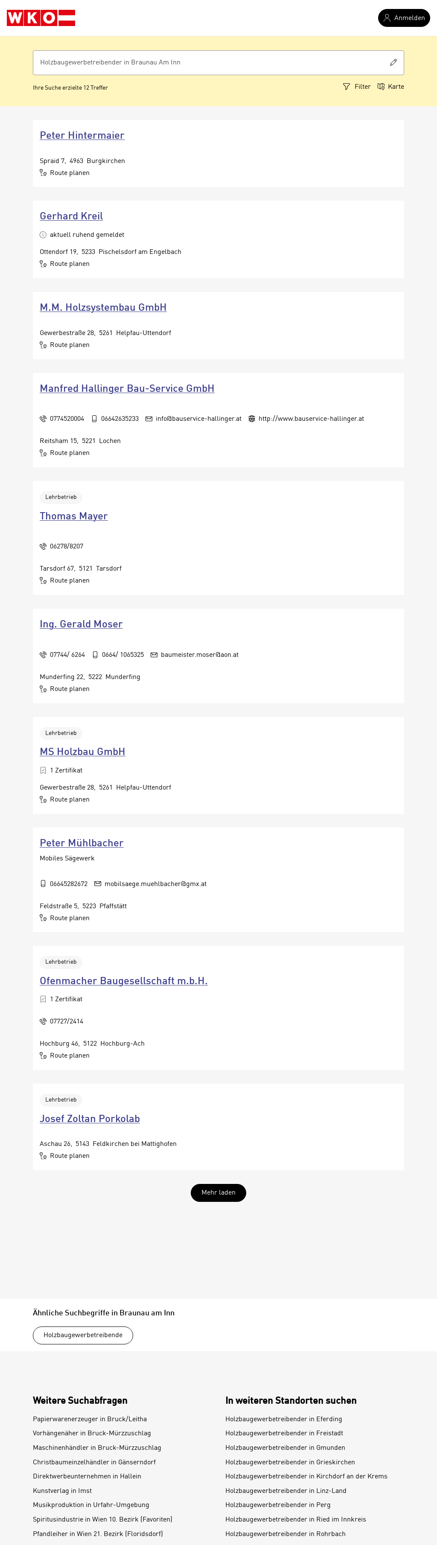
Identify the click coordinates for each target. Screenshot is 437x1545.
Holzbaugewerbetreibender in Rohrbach (285, 1534)
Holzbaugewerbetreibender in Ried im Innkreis (295, 1519)
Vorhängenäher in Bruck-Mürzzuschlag (92, 1433)
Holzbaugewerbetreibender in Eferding (283, 1419)
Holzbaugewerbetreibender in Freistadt (284, 1433)
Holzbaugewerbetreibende (83, 1335)
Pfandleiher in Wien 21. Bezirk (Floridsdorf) (98, 1534)
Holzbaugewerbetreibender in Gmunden (285, 1448)
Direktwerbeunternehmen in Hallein (87, 1476)
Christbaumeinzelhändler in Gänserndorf (94, 1462)
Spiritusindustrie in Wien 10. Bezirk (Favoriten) (102, 1519)
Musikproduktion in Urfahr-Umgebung (91, 1505)
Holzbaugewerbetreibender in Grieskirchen (290, 1462)
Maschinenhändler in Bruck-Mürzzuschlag (97, 1448)
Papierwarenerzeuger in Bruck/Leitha (90, 1419)
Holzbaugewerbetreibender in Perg (278, 1505)
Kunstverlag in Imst (62, 1491)
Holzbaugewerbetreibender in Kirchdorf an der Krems (306, 1476)
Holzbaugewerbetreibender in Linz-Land (286, 1491)
